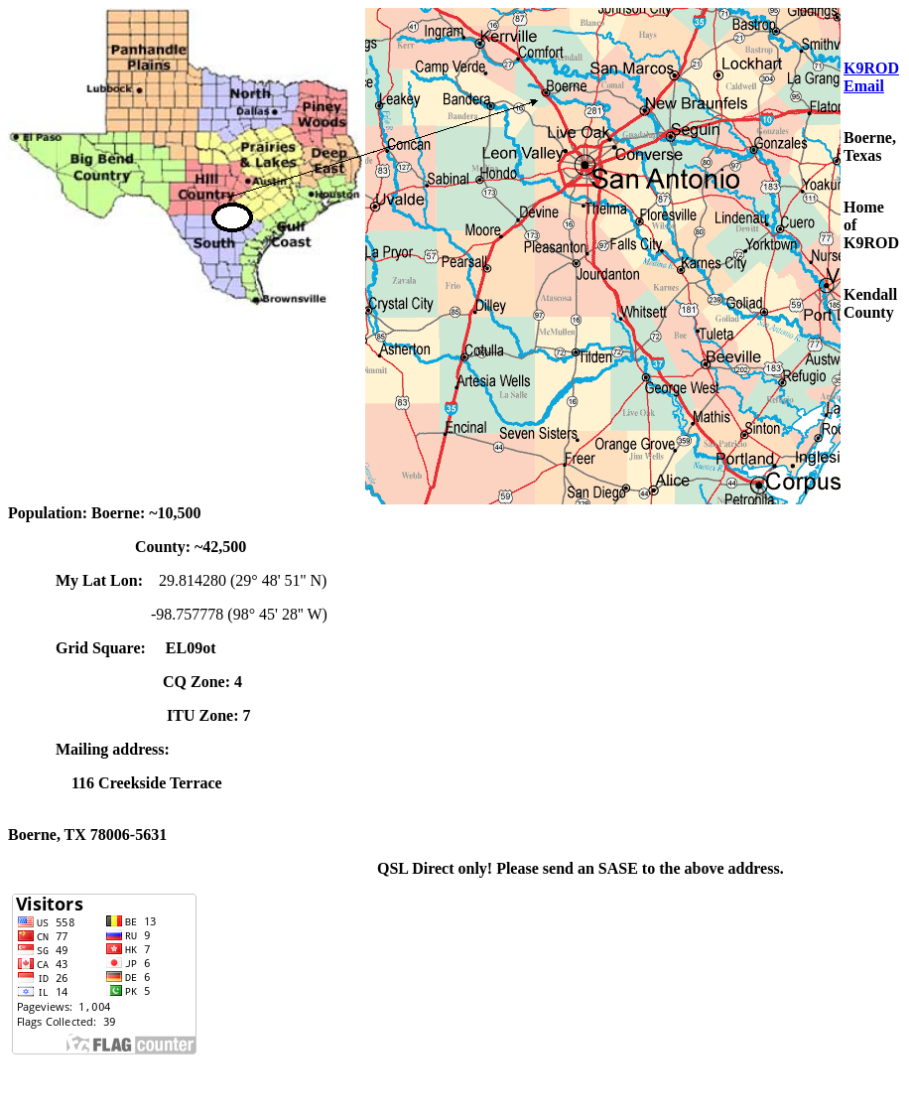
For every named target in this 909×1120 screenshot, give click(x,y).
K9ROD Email (871, 77)
